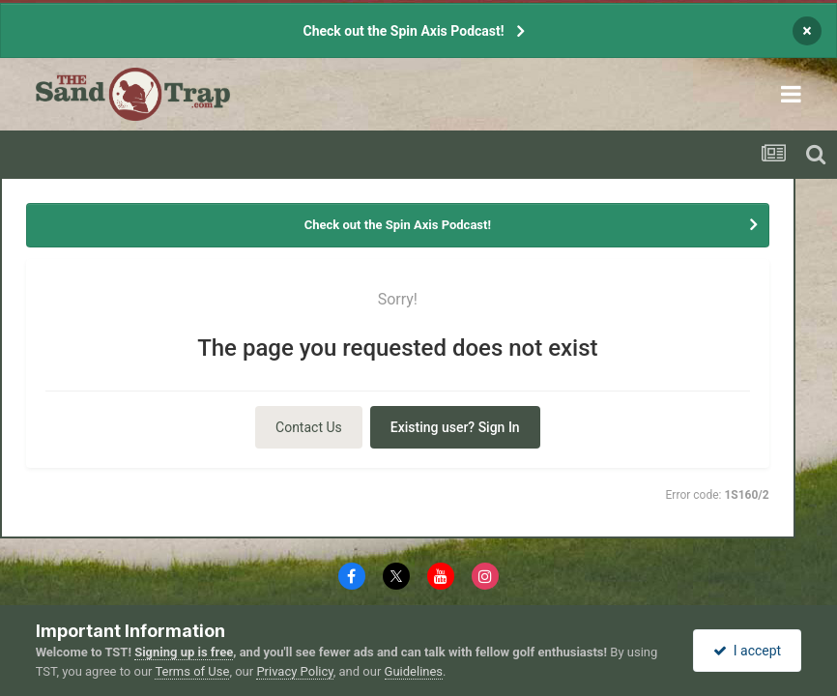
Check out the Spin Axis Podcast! (403, 31)
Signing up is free (183, 652)
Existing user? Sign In (455, 427)
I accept (747, 650)
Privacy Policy (294, 671)
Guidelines (414, 671)
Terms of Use (192, 671)
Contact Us (308, 427)
